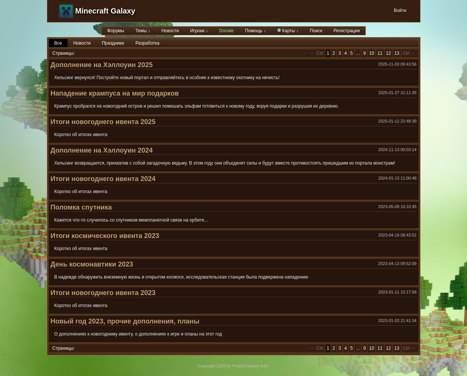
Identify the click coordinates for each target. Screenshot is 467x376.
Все (58, 43)
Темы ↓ (142, 30)
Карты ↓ (288, 30)
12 (388, 53)
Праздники (113, 43)
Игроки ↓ (199, 30)
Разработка (147, 43)
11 (379, 53)
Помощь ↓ (255, 30)
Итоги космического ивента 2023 (105, 236)
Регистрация (346, 30)
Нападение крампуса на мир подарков (115, 93)
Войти (400, 10)
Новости (170, 30)
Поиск (316, 30)
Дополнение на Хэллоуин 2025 (102, 65)
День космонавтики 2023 (92, 264)
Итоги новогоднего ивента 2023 (103, 293)
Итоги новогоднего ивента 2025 (103, 122)
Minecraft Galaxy (105, 11)
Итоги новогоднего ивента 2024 (103, 179)
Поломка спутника (81, 207)
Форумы (115, 30)
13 (396, 53)
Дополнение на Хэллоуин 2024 (102, 150)
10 (371, 53)
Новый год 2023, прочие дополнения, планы (125, 321)
